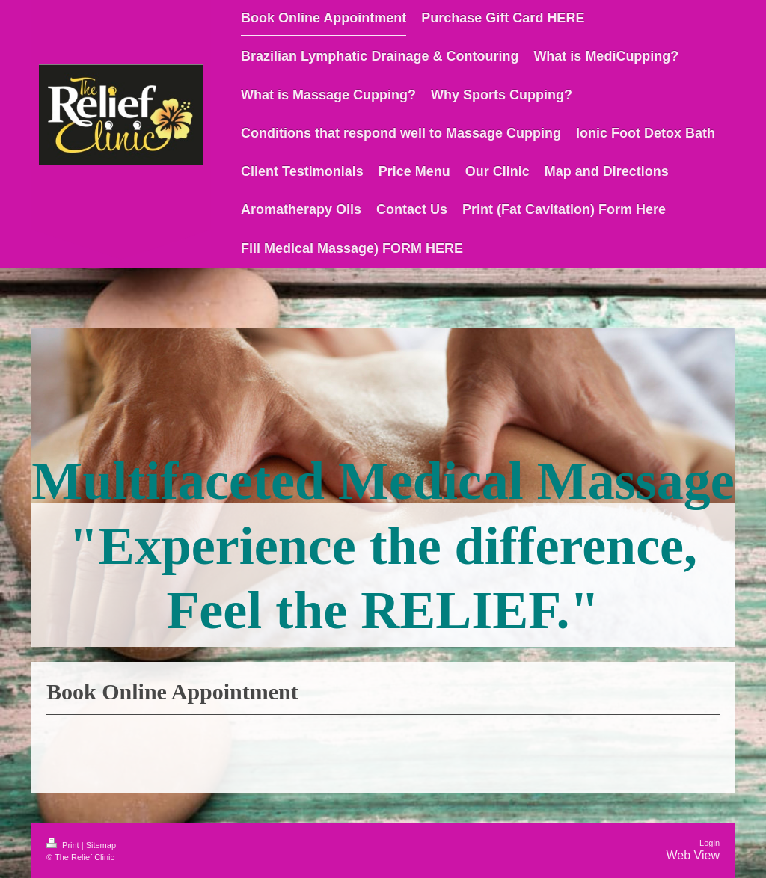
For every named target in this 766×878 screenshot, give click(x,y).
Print (64, 845)
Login (709, 842)
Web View (693, 855)
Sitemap (101, 845)
